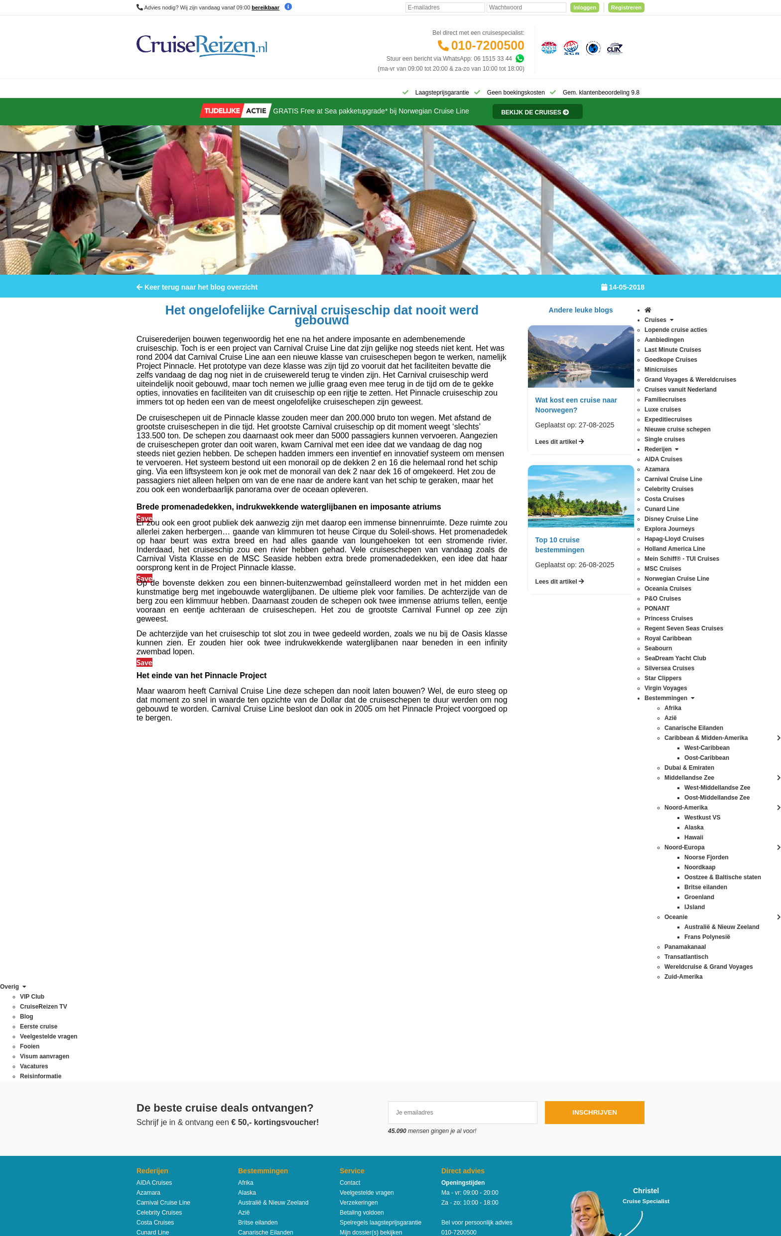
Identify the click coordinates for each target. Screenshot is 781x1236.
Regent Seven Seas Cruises (174, 1005)
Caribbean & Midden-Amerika (277, 896)
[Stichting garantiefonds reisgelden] (570, 47)
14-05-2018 (623, 294)
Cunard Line (152, 886)
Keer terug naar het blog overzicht (197, 294)
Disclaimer (316, 1139)
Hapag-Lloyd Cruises (164, 916)
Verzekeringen (359, 856)
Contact (350, 836)
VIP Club (351, 947)
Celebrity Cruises (159, 866)
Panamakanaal (258, 1045)
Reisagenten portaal (366, 906)
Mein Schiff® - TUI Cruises (171, 935)
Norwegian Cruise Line (166, 955)
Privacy (344, 1139)
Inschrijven (594, 766)
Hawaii (247, 935)
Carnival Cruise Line (163, 856)
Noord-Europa (256, 975)
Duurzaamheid (359, 997)
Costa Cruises (155, 876)
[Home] (149, 91)
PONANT (148, 985)
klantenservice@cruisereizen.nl (482, 935)
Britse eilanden (257, 876)
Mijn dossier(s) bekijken (371, 886)
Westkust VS (255, 1095)
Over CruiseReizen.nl (368, 937)
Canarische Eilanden (265, 886)
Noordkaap (252, 985)
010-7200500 (487, 45)
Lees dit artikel (559, 448)
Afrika (246, 836)
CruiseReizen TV (362, 957)
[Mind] (409, 1201)
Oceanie (249, 1005)
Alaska (247, 846)
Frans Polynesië (259, 916)
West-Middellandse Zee (269, 1085)
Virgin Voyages (156, 1065)
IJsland (247, 945)
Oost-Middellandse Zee (269, 1025)
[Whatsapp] (519, 59)
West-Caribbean (259, 1075)
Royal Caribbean (158, 1015)
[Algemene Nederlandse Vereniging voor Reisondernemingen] (547, 47)
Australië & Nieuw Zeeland (273, 856)
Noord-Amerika (258, 965)
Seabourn (149, 1025)
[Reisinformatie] (526, 118)
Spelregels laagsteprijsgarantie (380, 876)
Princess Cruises (158, 995)
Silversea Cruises (159, 1045)
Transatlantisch (258, 1055)
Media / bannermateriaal (372, 967)
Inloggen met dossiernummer (378, 896)
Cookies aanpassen (366, 1007)
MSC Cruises (154, 945)
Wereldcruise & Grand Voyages (279, 1065)
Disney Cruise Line (161, 896)
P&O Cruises (153, 975)
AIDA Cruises (154, 836)
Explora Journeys (159, 906)
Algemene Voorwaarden (390, 1139)
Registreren (626, 7)
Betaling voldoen (362, 866)
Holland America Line (164, 926)
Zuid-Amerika (255, 1105)
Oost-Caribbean (259, 1015)
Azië (244, 866)
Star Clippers (153, 1055)
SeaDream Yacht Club (165, 1035)
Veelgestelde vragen (367, 846)
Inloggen (584, 7)
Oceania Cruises (158, 965)
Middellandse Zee (261, 955)
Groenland (252, 926)
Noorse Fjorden (258, 995)
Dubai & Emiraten (261, 906)
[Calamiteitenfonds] (592, 47)
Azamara (148, 846)
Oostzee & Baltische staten (274, 1035)
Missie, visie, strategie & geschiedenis (390, 987)
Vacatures (353, 977)
